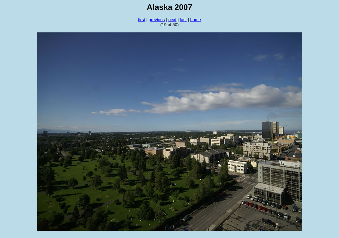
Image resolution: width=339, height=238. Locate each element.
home (195, 19)
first (141, 19)
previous (157, 19)
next (172, 19)
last (183, 19)
